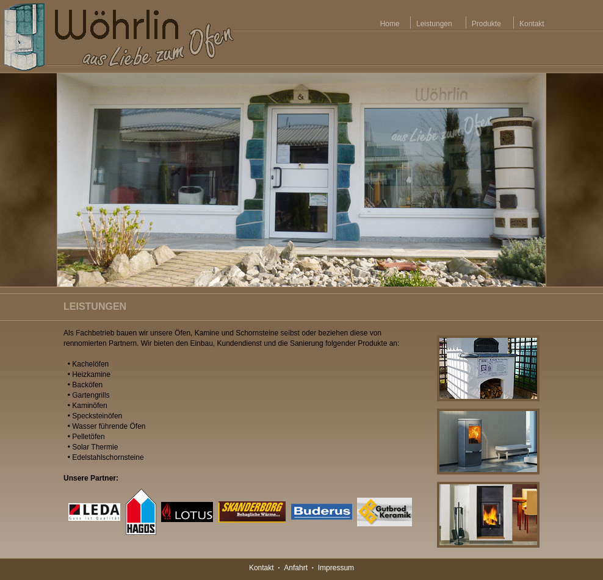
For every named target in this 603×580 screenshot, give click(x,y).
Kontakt (531, 24)
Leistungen (434, 24)
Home (389, 24)
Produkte (486, 24)
